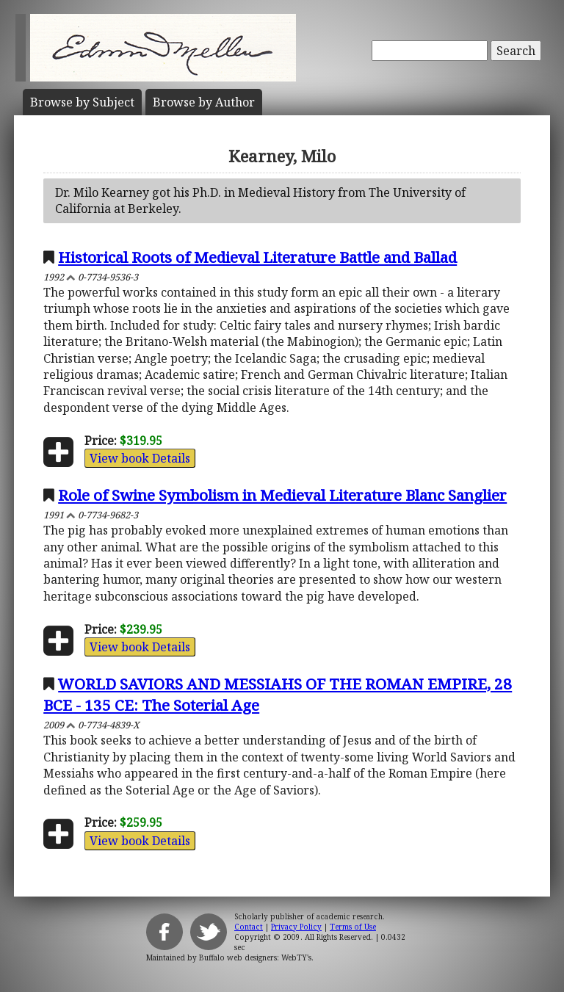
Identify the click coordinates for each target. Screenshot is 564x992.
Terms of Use (353, 927)
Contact (248, 927)
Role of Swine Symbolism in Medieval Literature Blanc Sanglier (282, 495)
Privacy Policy (296, 927)
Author (204, 102)
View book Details (140, 458)
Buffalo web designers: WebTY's (255, 957)
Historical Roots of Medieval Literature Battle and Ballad (257, 257)
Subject (82, 102)
